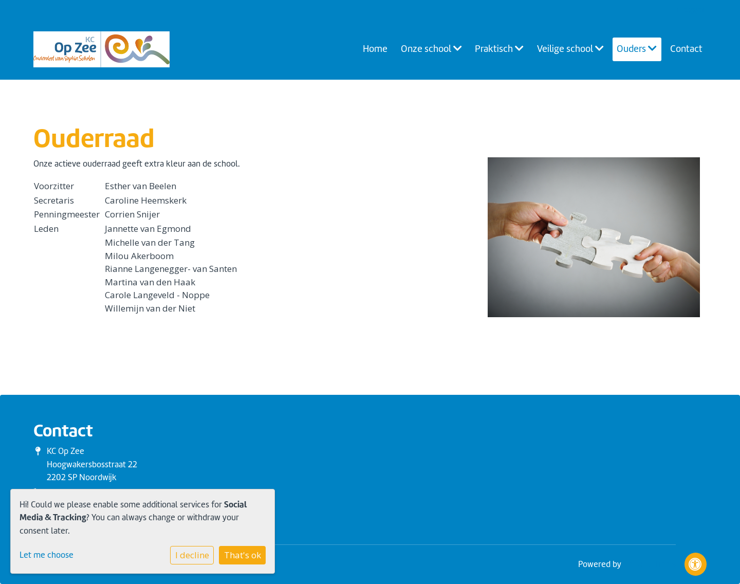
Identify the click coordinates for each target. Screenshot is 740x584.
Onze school (431, 49)
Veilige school (570, 49)
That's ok (242, 555)
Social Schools (649, 564)
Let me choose (46, 555)
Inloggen (690, 9)
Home (375, 49)
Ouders (637, 49)
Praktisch (499, 49)
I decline (192, 555)
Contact (686, 49)
